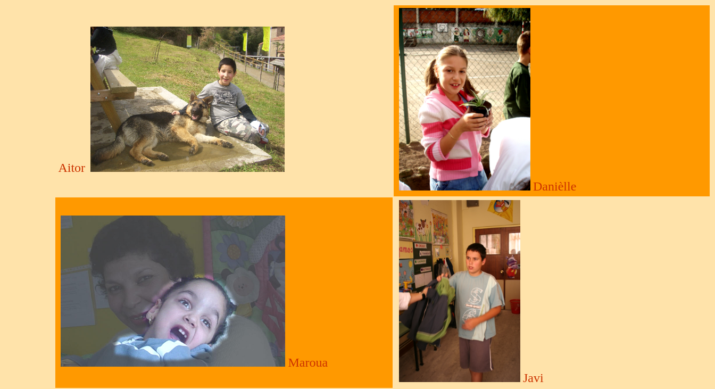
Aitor (71, 168)
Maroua (308, 362)
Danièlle (554, 186)
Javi (533, 378)
